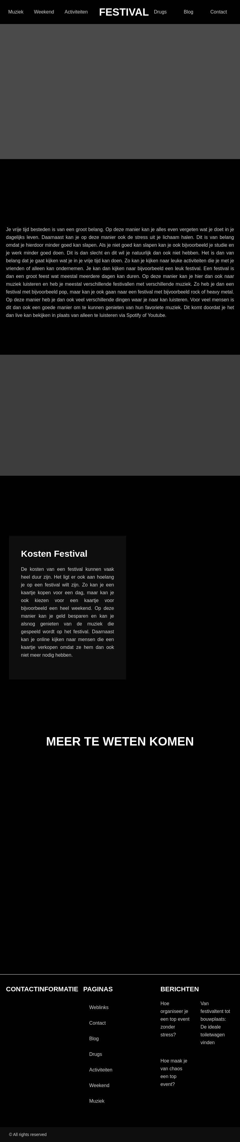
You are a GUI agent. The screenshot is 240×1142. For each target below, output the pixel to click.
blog (188, 11)
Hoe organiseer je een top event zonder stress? (174, 1019)
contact (218, 11)
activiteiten (76, 11)
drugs (160, 11)
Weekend (44, 11)
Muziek (16, 11)
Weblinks (99, 1007)
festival (124, 12)
